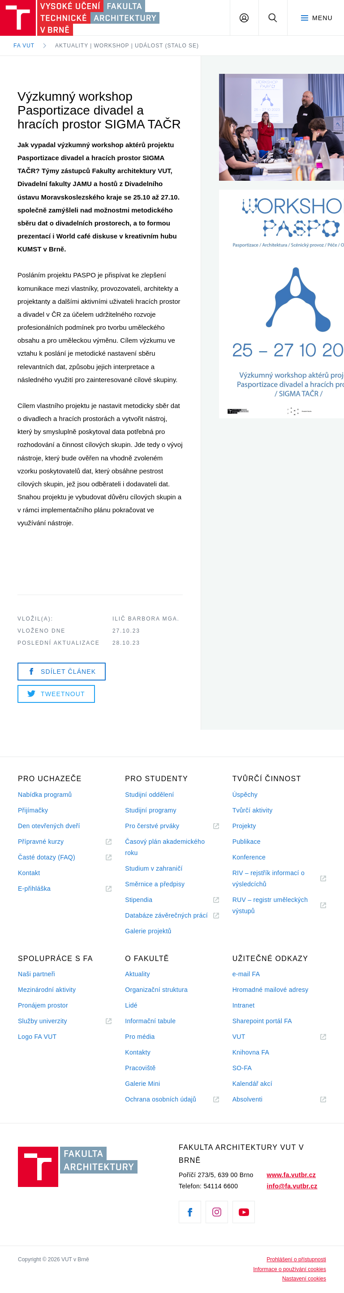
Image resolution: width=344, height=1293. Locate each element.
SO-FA (242, 1068)
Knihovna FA (250, 1052)
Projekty (244, 825)
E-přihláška (34, 888)
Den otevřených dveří (49, 825)
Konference (249, 857)
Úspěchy (245, 794)
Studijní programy (150, 810)
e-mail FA (246, 974)
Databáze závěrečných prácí (166, 915)
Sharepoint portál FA (262, 1021)
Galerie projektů (148, 931)
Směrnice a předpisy (155, 884)
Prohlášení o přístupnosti (296, 1259)
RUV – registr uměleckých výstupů (270, 905)
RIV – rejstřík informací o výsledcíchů (268, 878)
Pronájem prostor (43, 1005)
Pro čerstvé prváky (152, 825)
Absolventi (258, 1099)
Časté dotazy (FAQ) (46, 857)
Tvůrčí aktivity (252, 810)
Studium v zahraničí (153, 868)
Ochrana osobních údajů (160, 1099)
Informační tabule (150, 1021)
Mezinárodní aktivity (47, 989)
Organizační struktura (156, 989)
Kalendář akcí (252, 1083)
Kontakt (29, 872)
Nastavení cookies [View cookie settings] (304, 1279)
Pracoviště (140, 1068)
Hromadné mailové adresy (270, 989)
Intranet (243, 1005)
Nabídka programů (45, 794)
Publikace (246, 841)
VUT (249, 1036)
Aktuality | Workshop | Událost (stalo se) (127, 46)
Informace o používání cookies (289, 1269)
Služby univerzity (42, 1021)
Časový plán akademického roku (165, 847)
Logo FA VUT (37, 1036)
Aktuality (137, 974)
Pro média (140, 1036)
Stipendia (138, 899)
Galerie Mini (142, 1083)
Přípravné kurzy (41, 841)
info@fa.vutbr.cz (292, 1186)
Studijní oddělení (149, 794)
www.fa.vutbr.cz (291, 1174)
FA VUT (23, 46)
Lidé (131, 1005)
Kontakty (137, 1052)
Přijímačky (33, 810)
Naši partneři (36, 974)
